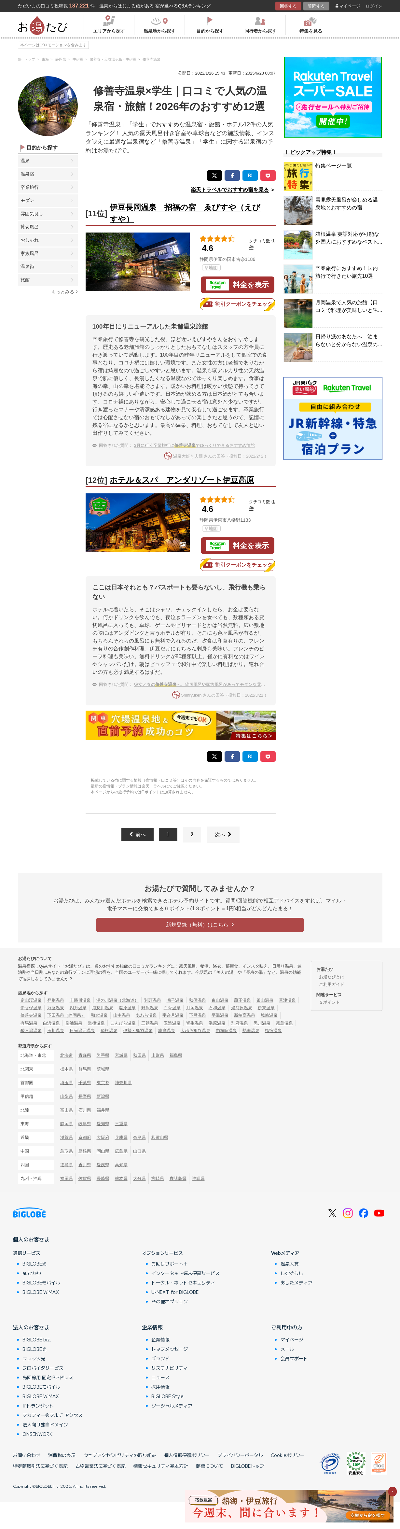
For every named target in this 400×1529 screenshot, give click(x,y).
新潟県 (103, 1096)
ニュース (160, 1377)
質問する (316, 6)
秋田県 (139, 1055)
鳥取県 (66, 1151)
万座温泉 (55, 1007)
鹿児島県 (178, 1178)
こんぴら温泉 (123, 1023)
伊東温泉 (266, 1007)
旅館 (25, 279)
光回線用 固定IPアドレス (47, 1377)
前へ (137, 834)
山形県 (157, 1055)
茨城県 (103, 1069)
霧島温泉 (284, 1023)
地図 (211, 267)
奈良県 (139, 1137)
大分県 (139, 1178)
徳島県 (66, 1164)
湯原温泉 (217, 1023)
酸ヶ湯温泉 (31, 1030)
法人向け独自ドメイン (45, 1424)
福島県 (176, 1055)
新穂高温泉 (244, 1015)
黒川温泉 (262, 1023)
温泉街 (27, 266)
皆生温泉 (194, 1023)
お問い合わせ (26, 1455)
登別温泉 (55, 1000)
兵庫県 (121, 1137)
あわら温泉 (146, 1015)
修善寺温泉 (31, 1015)
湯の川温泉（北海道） (117, 1000)
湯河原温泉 (241, 1007)
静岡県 (66, 1123)
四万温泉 (78, 1007)
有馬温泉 (29, 1023)
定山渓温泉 (31, 1000)
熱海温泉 (250, 1030)
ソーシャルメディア (171, 1405)
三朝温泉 (149, 1023)
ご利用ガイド (331, 984)
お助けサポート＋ (169, 1263)
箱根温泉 (109, 1030)
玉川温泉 (55, 1030)
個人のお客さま (31, 1239)
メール (287, 1349)
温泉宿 (27, 174)
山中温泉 (121, 1015)
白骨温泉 (172, 1007)
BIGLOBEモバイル (41, 1282)
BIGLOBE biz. (36, 1339)
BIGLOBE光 (34, 1263)
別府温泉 (239, 1023)
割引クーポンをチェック (237, 304)
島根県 (84, 1151)
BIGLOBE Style (167, 1396)
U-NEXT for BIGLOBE (175, 1292)
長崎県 (103, 1178)
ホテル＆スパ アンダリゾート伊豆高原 (182, 479)
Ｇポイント (329, 1002)
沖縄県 (198, 1178)
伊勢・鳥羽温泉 (138, 1030)
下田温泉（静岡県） (66, 1015)
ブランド (160, 1358)
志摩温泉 (166, 1030)
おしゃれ (30, 240)
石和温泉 (217, 1007)
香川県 (84, 1164)
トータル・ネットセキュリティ (183, 1282)
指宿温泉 (273, 1030)
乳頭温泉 (152, 1000)
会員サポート (294, 1358)
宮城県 (121, 1055)
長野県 (84, 1096)
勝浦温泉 (73, 1023)
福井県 (103, 1110)
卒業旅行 (30, 187)
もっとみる (64, 291)
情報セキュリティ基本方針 (160, 1466)
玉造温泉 (172, 1023)
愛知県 (103, 1123)
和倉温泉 (99, 1015)
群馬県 (84, 1069)
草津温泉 (287, 1000)
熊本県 (121, 1178)
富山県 (66, 1110)
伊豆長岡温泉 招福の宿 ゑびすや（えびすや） (185, 213)
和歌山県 (159, 1137)
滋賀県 (66, 1137)
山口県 (139, 1151)
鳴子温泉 (175, 1000)
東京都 (103, 1082)
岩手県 (103, 1055)
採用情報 (160, 1386)
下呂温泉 (197, 1015)
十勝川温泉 (80, 1000)
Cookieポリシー (288, 1455)
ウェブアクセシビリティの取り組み (119, 1455)
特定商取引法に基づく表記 (40, 1466)
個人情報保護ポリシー (187, 1455)
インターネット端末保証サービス (185, 1273)
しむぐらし (292, 1273)
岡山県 (103, 1151)
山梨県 (66, 1096)
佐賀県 (84, 1178)
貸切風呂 (30, 226)
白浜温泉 (51, 1023)
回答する (288, 6)
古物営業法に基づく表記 (101, 1466)
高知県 (121, 1164)
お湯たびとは (331, 976)
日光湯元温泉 (82, 1030)
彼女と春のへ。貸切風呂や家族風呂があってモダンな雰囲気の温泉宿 (210, 684)
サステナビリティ (169, 1368)
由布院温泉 (226, 1030)
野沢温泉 (149, 1007)
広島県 (121, 1151)
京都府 (84, 1137)
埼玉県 (66, 1082)
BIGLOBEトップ (247, 1466)
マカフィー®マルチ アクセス (52, 1415)
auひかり (31, 1273)
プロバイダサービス (42, 1368)
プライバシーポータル (240, 1455)
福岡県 (66, 1178)
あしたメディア (296, 1282)
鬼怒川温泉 (102, 1007)
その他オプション (169, 1301)
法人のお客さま (31, 1327)
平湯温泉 (220, 1015)
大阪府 (103, 1137)
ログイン (374, 6)
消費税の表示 (62, 1455)
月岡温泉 (194, 1007)
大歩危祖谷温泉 (195, 1030)
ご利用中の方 (286, 1327)
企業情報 (152, 1327)
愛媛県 (103, 1164)
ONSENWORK (37, 1434)
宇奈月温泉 (173, 1015)
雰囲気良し (32, 213)
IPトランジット (38, 1405)
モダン (27, 200)
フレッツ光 (33, 1358)
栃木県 (66, 1069)
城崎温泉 (269, 1015)
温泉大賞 (290, 1263)
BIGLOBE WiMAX (40, 1292)
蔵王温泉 (242, 1000)
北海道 (66, 1055)
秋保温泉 (197, 1000)
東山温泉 (220, 1000)
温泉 (25, 160)
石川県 (84, 1110)
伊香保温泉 (31, 1007)
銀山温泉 (264, 1000)
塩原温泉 (127, 1007)
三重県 (121, 1123)
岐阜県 (84, 1123)
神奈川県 (123, 1082)
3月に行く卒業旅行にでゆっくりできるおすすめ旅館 (194, 445)
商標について (209, 1466)
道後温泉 (96, 1023)
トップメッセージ (169, 1349)
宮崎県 (157, 1178)
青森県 (84, 1055)
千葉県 (84, 1082)
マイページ (348, 6)
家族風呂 (30, 253)
